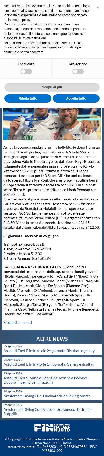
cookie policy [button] (21, 20)
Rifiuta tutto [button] (28, 98)
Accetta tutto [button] (76, 98)
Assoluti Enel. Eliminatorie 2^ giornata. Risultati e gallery (49, 350)
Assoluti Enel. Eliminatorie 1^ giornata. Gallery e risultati (49, 364)
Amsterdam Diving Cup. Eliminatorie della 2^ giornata (47, 395)
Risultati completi (17, 322)
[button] (98, 7)
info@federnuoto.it (20, 447)
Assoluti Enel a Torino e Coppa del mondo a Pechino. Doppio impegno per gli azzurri (46, 380)
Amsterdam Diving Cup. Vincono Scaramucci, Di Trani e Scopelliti (48, 411)
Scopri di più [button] (52, 87)
